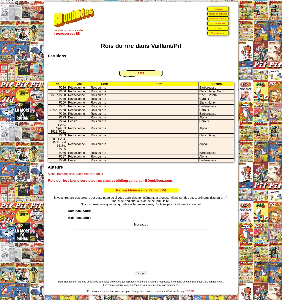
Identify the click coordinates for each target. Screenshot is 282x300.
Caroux (98, 173)
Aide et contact (218, 33)
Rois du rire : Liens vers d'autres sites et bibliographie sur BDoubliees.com (110, 180)
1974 (141, 73)
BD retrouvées (218, 23)
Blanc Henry (84, 173)
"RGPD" (190, 295)
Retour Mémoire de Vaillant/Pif (141, 190)
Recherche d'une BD (218, 18)
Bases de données (218, 13)
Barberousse (65, 173)
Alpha (52, 173)
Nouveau (218, 8)
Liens (218, 28)
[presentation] (141, 265)
